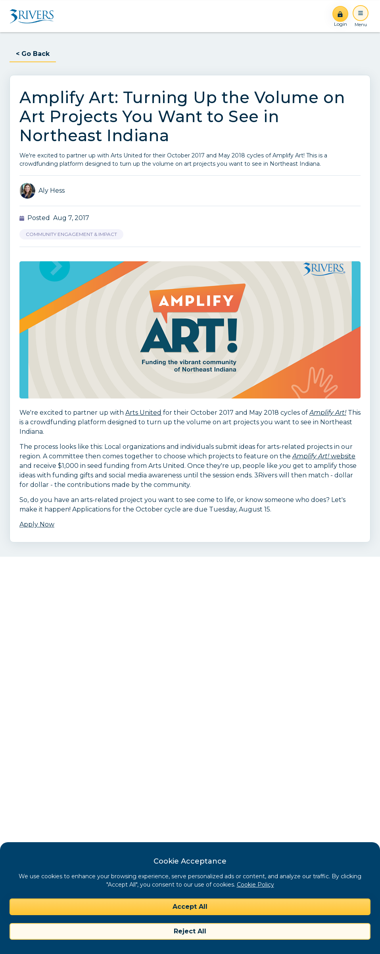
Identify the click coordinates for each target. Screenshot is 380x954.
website (323, 456)
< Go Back (33, 53)
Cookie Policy (255, 884)
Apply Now (36, 524)
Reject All (190, 931)
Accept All (190, 906)
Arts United (143, 412)
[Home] (34, 16)
